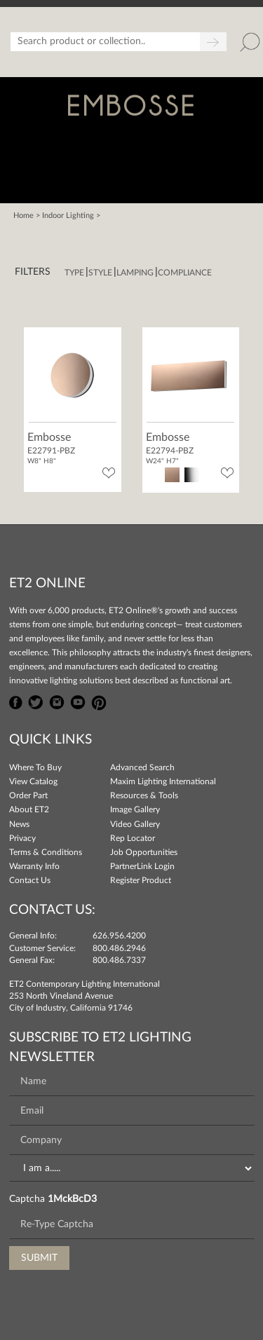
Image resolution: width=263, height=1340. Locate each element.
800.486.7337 (119, 960)
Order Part (28, 795)
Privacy (22, 838)
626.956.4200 (119, 935)
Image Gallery (135, 809)
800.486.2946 (119, 948)
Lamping (135, 272)
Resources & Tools (144, 795)
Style (100, 272)
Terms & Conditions (45, 852)
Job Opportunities (143, 852)
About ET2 (29, 809)
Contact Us (29, 880)
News (19, 824)
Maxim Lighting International (163, 781)
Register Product (140, 880)
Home (23, 215)
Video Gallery (135, 824)
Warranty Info (34, 866)
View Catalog (33, 781)
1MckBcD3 (72, 1199)
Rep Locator (132, 838)
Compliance (185, 272)
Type (74, 272)
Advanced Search (142, 767)
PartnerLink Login (142, 866)
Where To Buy (35, 767)
